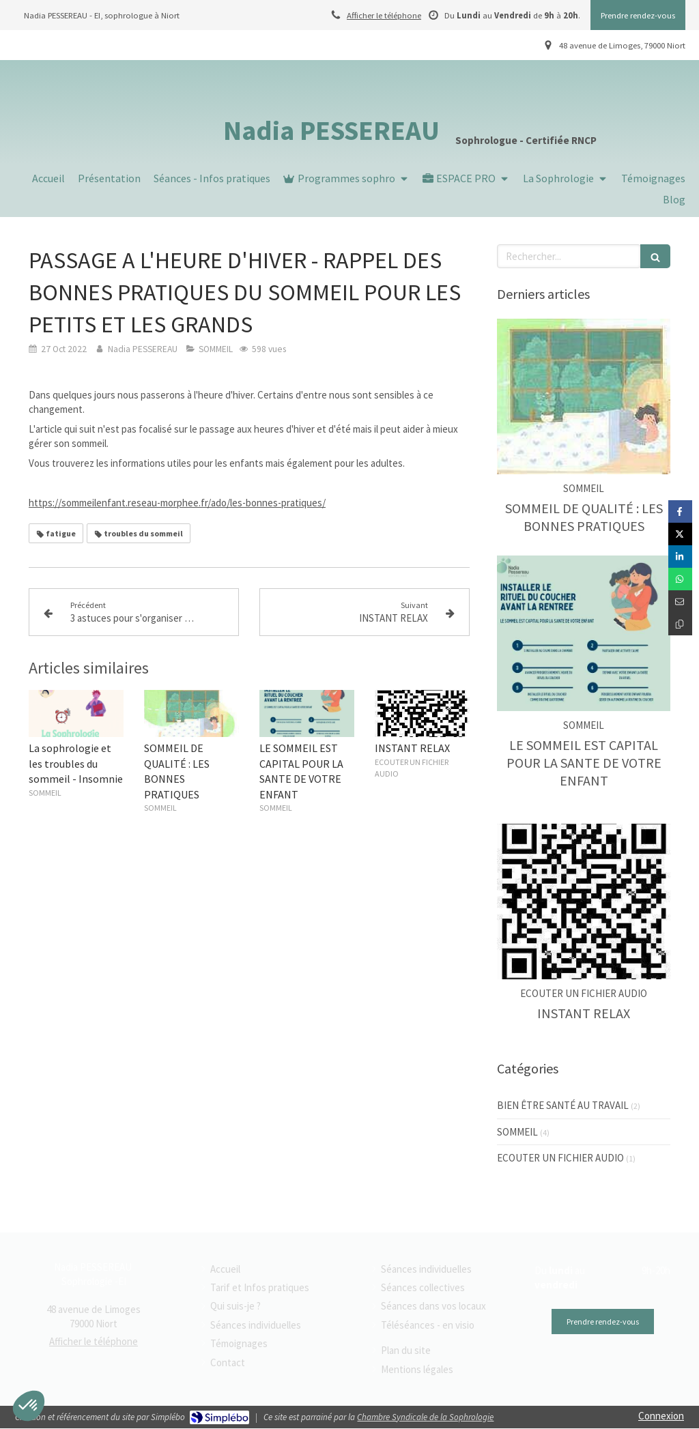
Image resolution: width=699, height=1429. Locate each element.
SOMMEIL (517, 1131)
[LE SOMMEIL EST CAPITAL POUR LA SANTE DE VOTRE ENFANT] (583, 633)
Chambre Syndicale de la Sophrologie (425, 1417)
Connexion (661, 1415)
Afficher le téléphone (384, 15)
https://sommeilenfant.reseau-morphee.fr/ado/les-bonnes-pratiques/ (177, 502)
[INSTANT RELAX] (583, 902)
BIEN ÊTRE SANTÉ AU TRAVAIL (563, 1105)
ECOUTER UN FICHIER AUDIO (560, 1157)
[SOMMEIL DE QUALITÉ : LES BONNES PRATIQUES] (583, 397)
